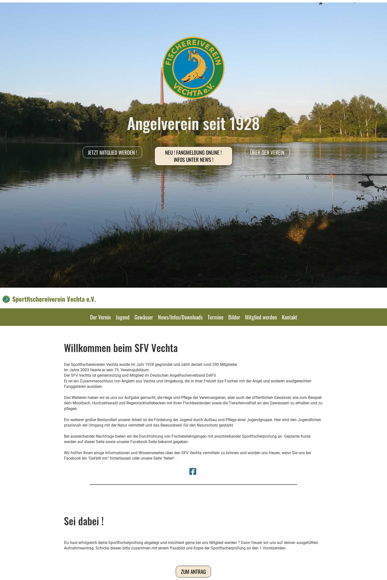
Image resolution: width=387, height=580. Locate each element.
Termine (215, 317)
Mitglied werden (261, 317)
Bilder (234, 317)
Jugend (123, 317)
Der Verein (100, 317)
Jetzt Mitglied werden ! (112, 152)
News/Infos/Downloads (180, 317)
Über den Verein (267, 152)
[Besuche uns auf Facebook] (192, 471)
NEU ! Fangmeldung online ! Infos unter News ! (193, 156)
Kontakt (289, 317)
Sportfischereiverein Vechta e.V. (54, 299)
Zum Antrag (193, 571)
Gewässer (144, 317)
